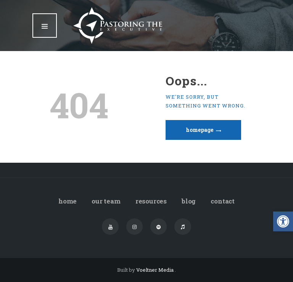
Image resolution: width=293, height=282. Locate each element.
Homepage (199, 129)
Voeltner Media (155, 269)
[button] (283, 221)
